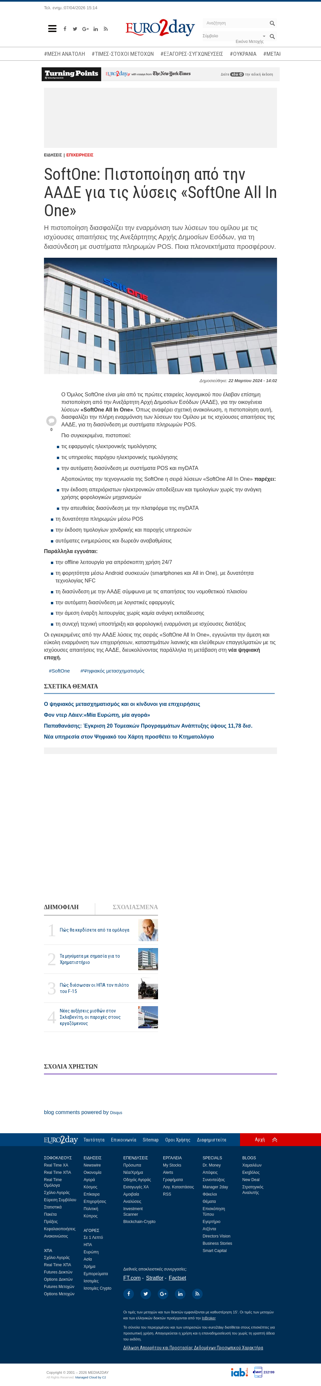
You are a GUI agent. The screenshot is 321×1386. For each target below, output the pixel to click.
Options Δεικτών (58, 1279)
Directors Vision (216, 1236)
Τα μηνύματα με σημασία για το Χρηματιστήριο (90, 959)
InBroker (209, 1318)
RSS (167, 1194)
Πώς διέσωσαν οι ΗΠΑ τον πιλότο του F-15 (94, 988)
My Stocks (172, 1165)
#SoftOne (59, 671)
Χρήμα (89, 1266)
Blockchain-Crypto (139, 1221)
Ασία (88, 1259)
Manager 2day (215, 1187)
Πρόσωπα (132, 1165)
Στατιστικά (52, 1207)
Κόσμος (90, 1187)
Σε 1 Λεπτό (93, 1237)
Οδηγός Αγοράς (137, 1179)
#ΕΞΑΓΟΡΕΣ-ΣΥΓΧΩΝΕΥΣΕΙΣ (191, 53)
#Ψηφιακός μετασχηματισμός (112, 671)
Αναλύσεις (132, 1201)
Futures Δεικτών (58, 1272)
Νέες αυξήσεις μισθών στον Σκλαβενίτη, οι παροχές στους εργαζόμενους (90, 1017)
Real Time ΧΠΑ (57, 1172)
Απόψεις (210, 1172)
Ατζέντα (209, 1229)
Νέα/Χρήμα (133, 1172)
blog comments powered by (83, 1112)
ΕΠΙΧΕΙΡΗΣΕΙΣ (80, 155)
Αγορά (89, 1179)
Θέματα (209, 1201)
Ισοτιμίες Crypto (97, 1288)
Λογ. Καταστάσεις (178, 1187)
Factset (177, 1278)
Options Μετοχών (59, 1294)
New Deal (251, 1179)
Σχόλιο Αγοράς (57, 1192)
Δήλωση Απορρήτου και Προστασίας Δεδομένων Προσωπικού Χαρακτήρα (193, 1347)
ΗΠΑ (88, 1244)
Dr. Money (212, 1165)
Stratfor (154, 1278)
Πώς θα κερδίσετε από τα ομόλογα (94, 930)
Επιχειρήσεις (95, 1201)
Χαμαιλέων (251, 1165)
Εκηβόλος (251, 1172)
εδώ (237, 74)
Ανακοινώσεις (56, 1236)
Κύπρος (91, 1216)
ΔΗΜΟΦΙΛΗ (61, 907)
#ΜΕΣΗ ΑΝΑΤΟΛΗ (64, 53)
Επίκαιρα (92, 1194)
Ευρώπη (91, 1252)
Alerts (168, 1172)
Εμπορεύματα (96, 1273)
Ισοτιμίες (91, 1281)
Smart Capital (215, 1250)
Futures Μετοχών (59, 1286)
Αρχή (260, 1139)
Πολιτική (91, 1208)
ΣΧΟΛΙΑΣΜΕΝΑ (135, 907)
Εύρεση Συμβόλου (60, 1200)
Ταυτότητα (94, 1140)
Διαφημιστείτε (211, 1140)
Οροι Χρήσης (177, 1140)
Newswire (92, 1165)
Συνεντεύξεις (214, 1179)
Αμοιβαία (131, 1194)
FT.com (131, 1278)
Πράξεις (51, 1221)
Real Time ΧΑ (56, 1165)
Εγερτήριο (212, 1221)
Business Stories (217, 1243)
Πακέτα (50, 1214)
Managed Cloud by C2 (90, 1377)
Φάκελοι (210, 1194)
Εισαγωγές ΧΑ (136, 1187)
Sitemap (151, 1140)
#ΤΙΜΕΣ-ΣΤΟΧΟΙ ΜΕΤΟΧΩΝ (123, 53)
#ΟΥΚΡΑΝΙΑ (243, 53)
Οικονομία (92, 1172)
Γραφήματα (173, 1179)
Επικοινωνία (123, 1140)
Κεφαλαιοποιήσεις (59, 1229)
